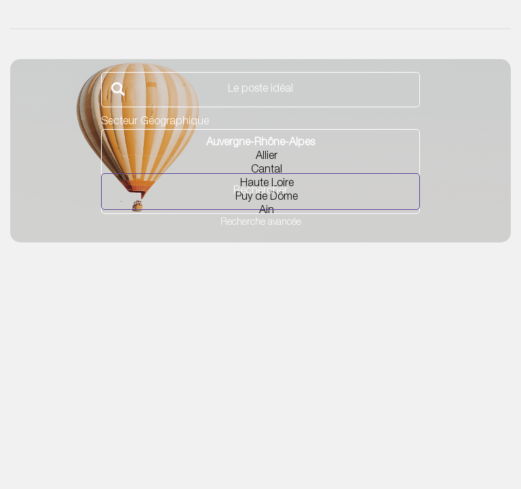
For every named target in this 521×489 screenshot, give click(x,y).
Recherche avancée (260, 223)
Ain (260, 212)
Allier (260, 157)
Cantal (260, 171)
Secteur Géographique (155, 122)
